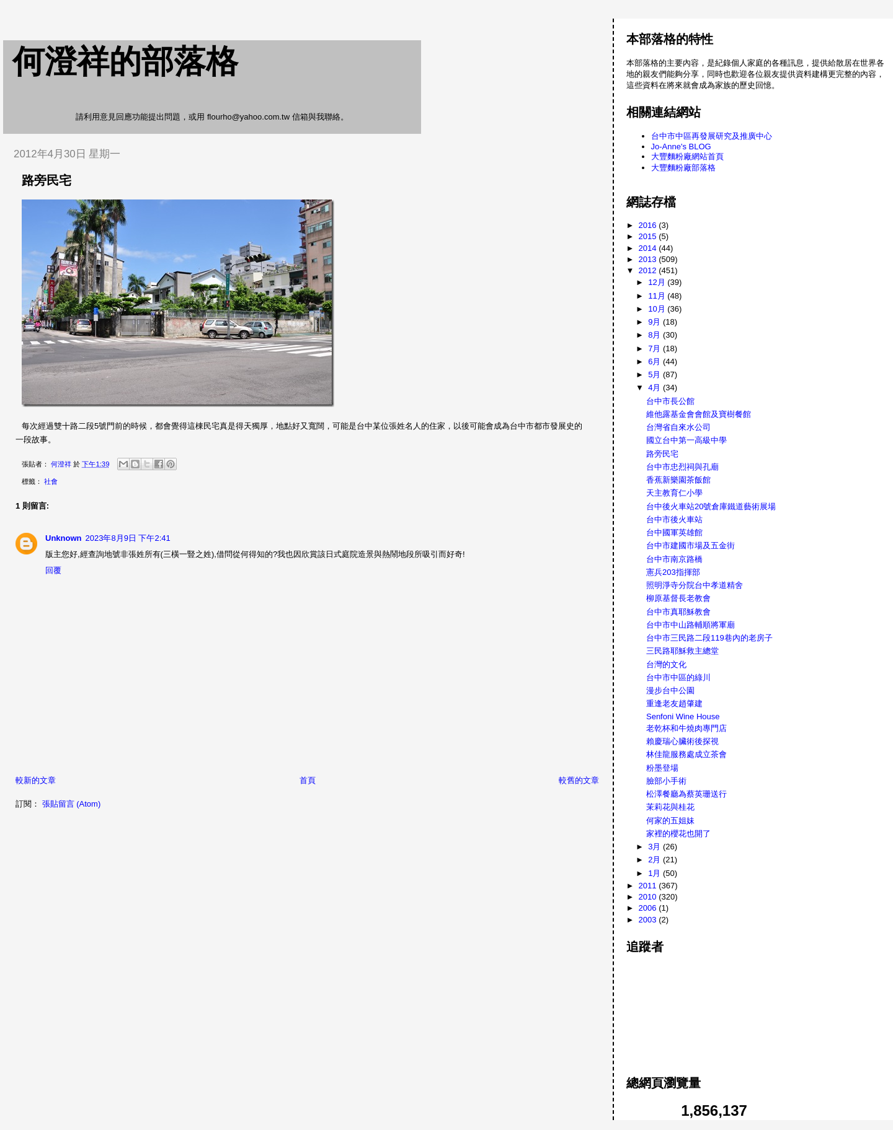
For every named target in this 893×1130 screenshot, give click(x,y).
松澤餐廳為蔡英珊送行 (686, 794)
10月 (657, 308)
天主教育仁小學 (674, 492)
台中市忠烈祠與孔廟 (682, 466)
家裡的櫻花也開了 (678, 833)
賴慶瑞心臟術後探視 (682, 741)
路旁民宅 (662, 453)
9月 (655, 321)
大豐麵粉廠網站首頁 (687, 156)
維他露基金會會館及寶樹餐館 (698, 414)
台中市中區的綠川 (678, 677)
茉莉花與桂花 (670, 807)
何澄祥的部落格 (125, 61)
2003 (649, 919)
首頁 (308, 780)
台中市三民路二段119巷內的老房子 (709, 637)
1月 (655, 873)
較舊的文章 (579, 780)
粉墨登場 (662, 768)
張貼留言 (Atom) (71, 803)
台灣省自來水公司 (678, 427)
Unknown (63, 538)
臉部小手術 (666, 781)
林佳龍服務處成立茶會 (686, 754)
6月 (655, 361)
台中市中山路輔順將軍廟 (690, 624)
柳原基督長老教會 (678, 598)
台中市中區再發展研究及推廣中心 (711, 136)
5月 (655, 374)
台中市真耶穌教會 (678, 611)
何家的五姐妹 (670, 820)
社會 (51, 481)
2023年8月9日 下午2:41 (128, 538)
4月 (655, 387)
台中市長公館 (670, 401)
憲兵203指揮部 (673, 572)
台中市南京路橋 (674, 559)
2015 (649, 236)
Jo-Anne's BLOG (681, 146)
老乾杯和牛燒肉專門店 (686, 728)
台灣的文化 (666, 664)
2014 (649, 248)
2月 (655, 859)
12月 (657, 282)
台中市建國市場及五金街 (690, 545)
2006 (649, 908)
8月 (655, 334)
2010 (649, 896)
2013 (649, 259)
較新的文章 (36, 780)
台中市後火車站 (674, 519)
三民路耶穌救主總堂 (682, 650)
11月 (657, 295)
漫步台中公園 (670, 690)
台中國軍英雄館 (674, 532)
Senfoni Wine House (683, 716)
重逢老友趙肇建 (674, 703)
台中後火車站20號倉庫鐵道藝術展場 (711, 506)
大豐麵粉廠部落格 (683, 167)
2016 (649, 225)
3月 (655, 846)
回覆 (53, 570)
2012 (649, 270)
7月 (655, 348)
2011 (649, 885)
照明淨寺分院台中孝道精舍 (694, 585)
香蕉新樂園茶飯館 (678, 479)
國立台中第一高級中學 (686, 440)
